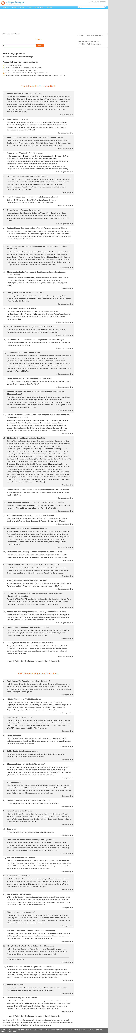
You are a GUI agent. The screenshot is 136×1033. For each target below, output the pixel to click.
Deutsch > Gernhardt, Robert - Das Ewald (21, 70)
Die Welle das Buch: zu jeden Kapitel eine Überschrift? (28, 800)
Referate (29, 7)
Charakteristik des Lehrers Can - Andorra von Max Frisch (29, 378)
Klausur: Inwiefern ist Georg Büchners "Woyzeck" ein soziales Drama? (35, 552)
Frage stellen (39, 7)
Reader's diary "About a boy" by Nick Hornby (25, 153)
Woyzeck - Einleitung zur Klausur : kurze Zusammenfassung (31, 930)
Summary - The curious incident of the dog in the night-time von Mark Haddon (38, 489)
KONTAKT (99, 1029)
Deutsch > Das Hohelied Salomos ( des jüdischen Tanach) (26, 73)
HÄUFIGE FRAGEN (7, 1029)
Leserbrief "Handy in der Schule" (20, 717)
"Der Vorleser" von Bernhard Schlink (21, 308)
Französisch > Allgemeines (14, 65)
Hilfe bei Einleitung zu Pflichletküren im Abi (24, 699)
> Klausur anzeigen (66, 192)
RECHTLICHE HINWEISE (24, 1029)
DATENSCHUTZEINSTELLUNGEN (57, 1029)
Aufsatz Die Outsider (15, 985)
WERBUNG (12, 1031)
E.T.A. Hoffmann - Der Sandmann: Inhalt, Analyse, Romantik (30, 515)
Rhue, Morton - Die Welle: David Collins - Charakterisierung (30, 946)
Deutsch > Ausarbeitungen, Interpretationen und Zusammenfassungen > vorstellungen (35, 75)
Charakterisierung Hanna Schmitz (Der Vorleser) (26, 764)
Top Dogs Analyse (14, 782)
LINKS (83, 1029)
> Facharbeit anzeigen (65, 410)
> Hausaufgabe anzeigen (64, 133)
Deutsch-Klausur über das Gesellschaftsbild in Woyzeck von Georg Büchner (37, 228)
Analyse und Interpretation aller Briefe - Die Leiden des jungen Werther (35, 137)
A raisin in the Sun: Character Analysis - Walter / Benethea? (30, 967)
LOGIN (91, 2)
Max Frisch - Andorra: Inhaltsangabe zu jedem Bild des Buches (32, 327)
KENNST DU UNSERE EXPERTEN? (89, 35)
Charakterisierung (14, 735)
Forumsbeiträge (27, 57)
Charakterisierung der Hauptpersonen (22, 998)
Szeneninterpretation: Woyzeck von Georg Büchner (27, 176)
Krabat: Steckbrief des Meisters (19, 811)
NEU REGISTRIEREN (100, 2)
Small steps (11, 829)
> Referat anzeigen (66, 115)
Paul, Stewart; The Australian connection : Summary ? (28, 681)
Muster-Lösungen (18, 7)
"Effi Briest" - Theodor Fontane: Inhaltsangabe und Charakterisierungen (35, 340)
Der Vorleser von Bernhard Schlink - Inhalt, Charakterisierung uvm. (33, 565)
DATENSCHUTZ (39, 1029)
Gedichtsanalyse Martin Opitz (18, 876)
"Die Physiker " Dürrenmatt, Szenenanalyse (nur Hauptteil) (30, 643)
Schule (5, 34)
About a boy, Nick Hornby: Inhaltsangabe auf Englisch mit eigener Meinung (36, 612)
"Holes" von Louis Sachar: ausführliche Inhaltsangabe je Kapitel (32, 197)
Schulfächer (5, 7)
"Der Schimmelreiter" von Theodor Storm (23, 353)
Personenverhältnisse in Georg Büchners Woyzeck (27, 528)
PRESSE (4, 1031)
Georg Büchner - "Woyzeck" (18, 119)
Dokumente (10, 57)
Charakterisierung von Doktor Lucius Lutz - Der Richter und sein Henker (35, 502)
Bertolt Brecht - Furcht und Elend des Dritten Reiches (28, 627)
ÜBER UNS (90, 1029)
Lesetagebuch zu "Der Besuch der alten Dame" (25, 293)
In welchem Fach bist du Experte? (90, 44)
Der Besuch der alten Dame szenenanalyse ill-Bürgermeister (31, 840)
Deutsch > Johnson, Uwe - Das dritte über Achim (23, 68)
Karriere (49, 7)
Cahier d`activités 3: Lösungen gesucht (22, 751)
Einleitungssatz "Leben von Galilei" (21, 912)
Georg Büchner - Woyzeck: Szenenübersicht (24, 210)
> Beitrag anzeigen (67, 695)
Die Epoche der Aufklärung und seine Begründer (26, 438)
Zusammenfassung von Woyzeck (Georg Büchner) (27, 580)
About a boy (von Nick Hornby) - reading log (24, 93)
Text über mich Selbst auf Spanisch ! (21, 858)
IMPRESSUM (74, 1029)
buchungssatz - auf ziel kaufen (19, 894)
